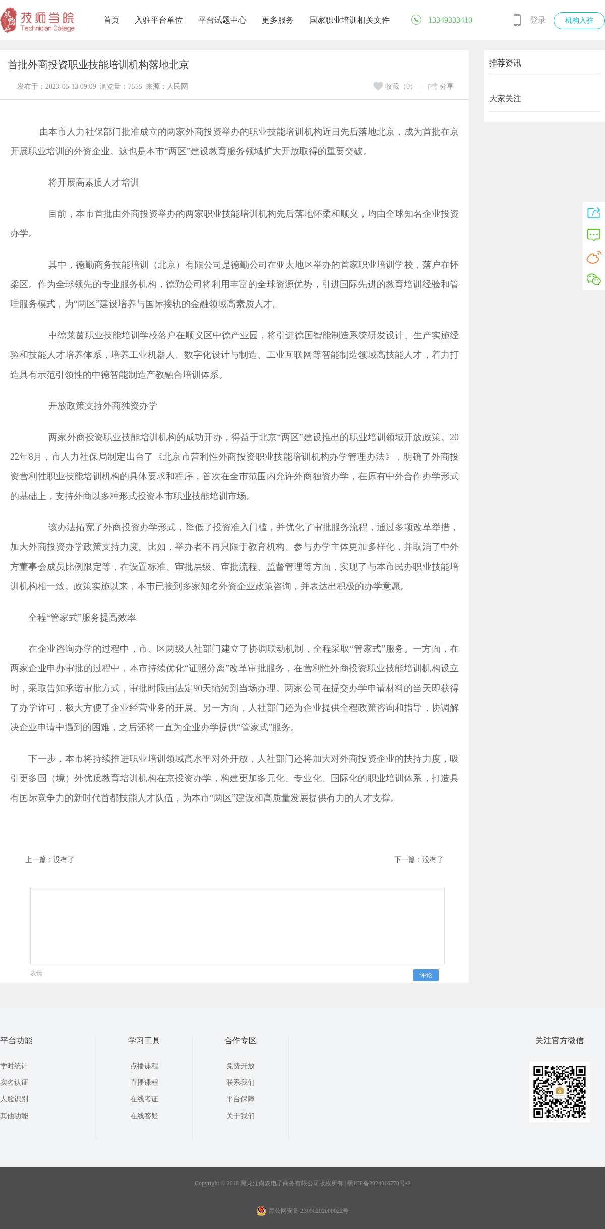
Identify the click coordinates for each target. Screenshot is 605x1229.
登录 (538, 20)
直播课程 (144, 1082)
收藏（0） (395, 86)
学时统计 (14, 1066)
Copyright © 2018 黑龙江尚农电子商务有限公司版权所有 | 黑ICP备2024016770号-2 (302, 1183)
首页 (111, 20)
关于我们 (240, 1116)
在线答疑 (144, 1116)
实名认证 (14, 1082)
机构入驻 (579, 20)
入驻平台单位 (159, 20)
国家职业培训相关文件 (349, 20)
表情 (36, 973)
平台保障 (240, 1099)
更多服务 (278, 20)
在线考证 (144, 1099)
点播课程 (144, 1066)
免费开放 (240, 1066)
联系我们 (240, 1082)
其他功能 (14, 1116)
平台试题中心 (222, 20)
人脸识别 (14, 1099)
